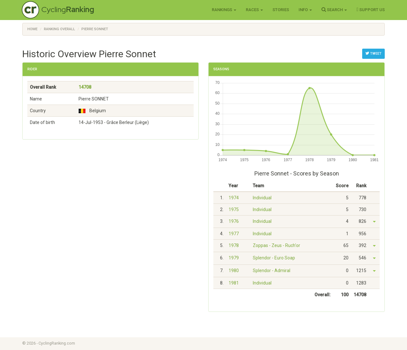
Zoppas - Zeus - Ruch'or (276, 245)
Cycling (67, 9)
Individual (262, 197)
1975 (234, 209)
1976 (234, 221)
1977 (234, 233)
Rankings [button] (224, 9)
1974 (234, 197)
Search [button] (334, 9)
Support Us (370, 9)
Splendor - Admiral (271, 270)
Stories (280, 9)
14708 (85, 87)
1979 (234, 257)
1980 (234, 270)
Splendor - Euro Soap (274, 257)
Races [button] (254, 9)
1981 (234, 282)
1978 (234, 245)
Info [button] (305, 9)
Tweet (373, 53)
